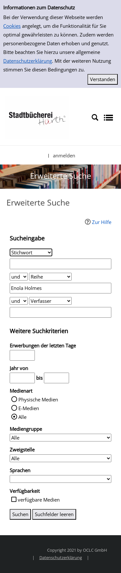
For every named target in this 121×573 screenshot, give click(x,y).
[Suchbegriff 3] (60, 312)
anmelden (64, 155)
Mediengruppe (26, 429)
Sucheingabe (27, 238)
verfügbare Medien (39, 499)
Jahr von (19, 368)
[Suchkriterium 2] (50, 277)
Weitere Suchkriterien (39, 331)
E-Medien (28, 408)
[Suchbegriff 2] (60, 288)
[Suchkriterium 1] (31, 252)
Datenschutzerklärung (27, 61)
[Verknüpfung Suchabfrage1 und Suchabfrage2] (19, 277)
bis (39, 378)
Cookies (12, 26)
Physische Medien (38, 399)
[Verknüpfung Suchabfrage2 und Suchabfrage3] (19, 301)
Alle (22, 417)
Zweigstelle (22, 449)
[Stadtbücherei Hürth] (37, 117)
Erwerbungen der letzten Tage (43, 345)
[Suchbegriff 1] (60, 264)
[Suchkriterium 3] (50, 301)
